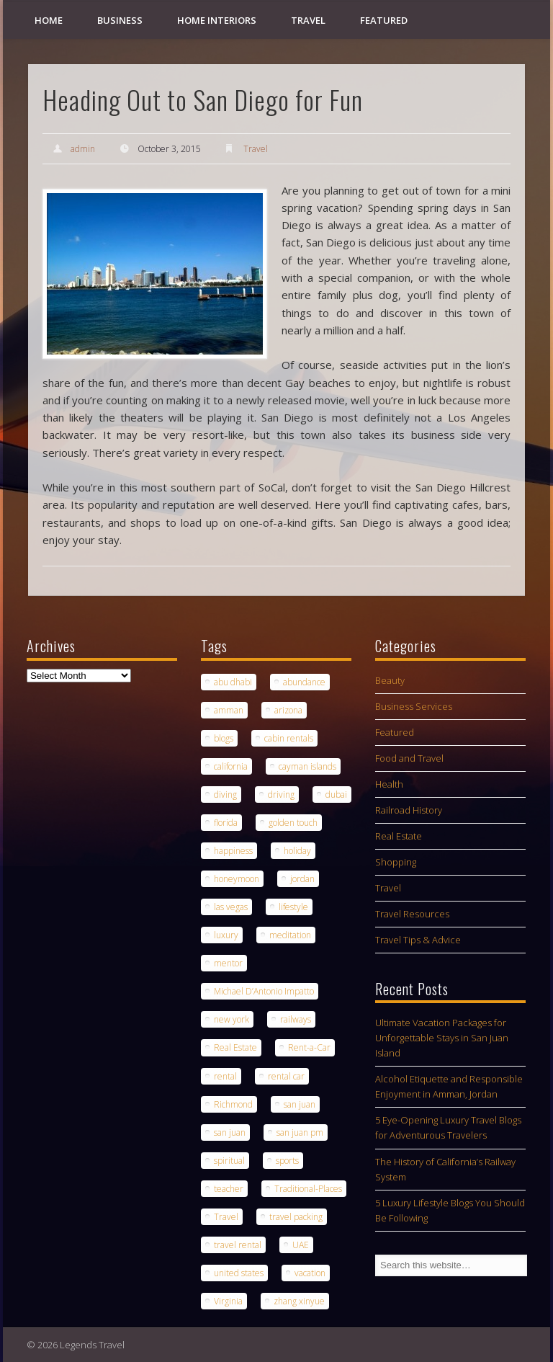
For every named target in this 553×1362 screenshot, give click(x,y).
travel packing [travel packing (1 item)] (296, 1217)
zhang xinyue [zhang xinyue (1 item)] (299, 1301)
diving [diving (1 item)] (225, 794)
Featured (384, 20)
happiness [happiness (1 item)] (233, 851)
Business (120, 20)
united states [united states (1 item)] (239, 1273)
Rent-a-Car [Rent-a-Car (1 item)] (309, 1047)
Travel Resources (412, 913)
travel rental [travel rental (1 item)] (237, 1245)
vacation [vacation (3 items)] (310, 1273)
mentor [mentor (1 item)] (228, 963)
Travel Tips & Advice (418, 939)
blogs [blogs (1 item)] (223, 738)
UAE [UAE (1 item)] (300, 1245)
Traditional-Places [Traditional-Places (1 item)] (308, 1189)
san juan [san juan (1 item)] (299, 1104)
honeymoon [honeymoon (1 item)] (236, 879)
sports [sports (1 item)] (287, 1160)
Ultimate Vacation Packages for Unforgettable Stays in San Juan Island (441, 1037)
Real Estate (398, 835)
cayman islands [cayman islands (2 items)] (307, 766)
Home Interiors (216, 20)
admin (83, 149)
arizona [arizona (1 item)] (288, 710)
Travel (308, 20)
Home (49, 20)
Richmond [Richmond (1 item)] (233, 1104)
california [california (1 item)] (231, 766)
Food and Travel (409, 758)
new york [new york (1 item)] (231, 1019)
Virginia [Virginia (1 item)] (228, 1301)
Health (389, 784)
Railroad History (408, 810)
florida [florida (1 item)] (226, 822)
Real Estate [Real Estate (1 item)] (235, 1047)
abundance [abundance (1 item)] (304, 682)
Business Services (413, 706)
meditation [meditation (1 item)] (290, 935)
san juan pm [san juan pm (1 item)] (299, 1132)
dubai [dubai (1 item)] (336, 794)
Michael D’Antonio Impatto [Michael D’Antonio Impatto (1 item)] (264, 991)
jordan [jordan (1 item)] (302, 879)
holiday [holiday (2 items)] (297, 851)
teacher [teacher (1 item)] (228, 1189)
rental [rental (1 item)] (225, 1076)
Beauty (390, 680)
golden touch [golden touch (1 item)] (293, 822)
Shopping (395, 861)
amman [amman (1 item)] (228, 710)
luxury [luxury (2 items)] (226, 935)
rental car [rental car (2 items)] (286, 1076)
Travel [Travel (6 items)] (226, 1217)
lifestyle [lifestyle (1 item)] (293, 907)
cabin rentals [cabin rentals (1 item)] (288, 738)
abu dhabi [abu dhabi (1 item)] (233, 682)
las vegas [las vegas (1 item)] (231, 907)
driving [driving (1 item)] (281, 794)
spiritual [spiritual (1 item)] (229, 1160)
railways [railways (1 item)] (295, 1019)
